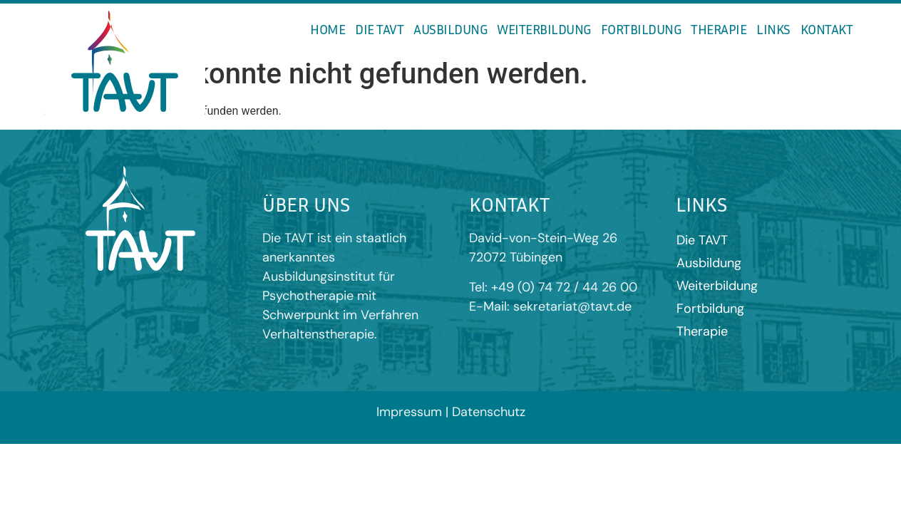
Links (773, 29)
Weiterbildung (544, 29)
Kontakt (826, 29)
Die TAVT (379, 29)
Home (327, 29)
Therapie (718, 29)
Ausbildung (450, 29)
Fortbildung (641, 29)
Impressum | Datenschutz (450, 411)
